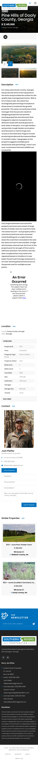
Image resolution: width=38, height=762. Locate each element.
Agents (27, 754)
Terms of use (19, 758)
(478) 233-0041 (20, 696)
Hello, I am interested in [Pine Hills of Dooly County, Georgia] (19, 496)
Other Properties (9, 470)
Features (7, 399)
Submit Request (29, 505)
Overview (7, 341)
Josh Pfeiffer (7, 450)
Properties (18, 754)
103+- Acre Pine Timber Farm (19, 544)
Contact (8, 754)
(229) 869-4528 (20, 687)
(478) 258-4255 (14, 677)
